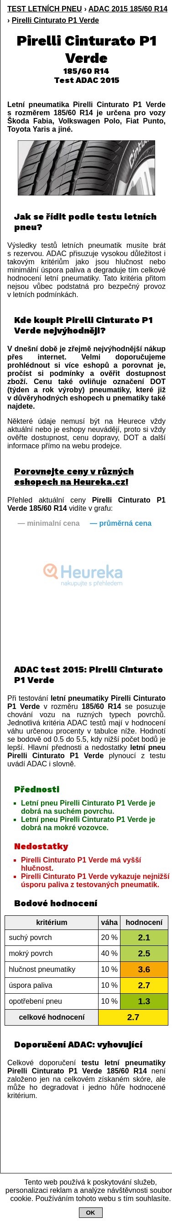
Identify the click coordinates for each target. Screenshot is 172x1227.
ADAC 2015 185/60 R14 (128, 9)
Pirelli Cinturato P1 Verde (55, 20)
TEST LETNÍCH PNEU (44, 9)
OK (90, 1212)
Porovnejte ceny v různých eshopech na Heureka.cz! (74, 476)
